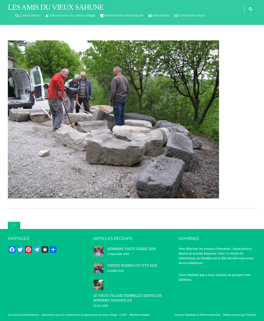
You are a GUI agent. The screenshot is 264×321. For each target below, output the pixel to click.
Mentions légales (140, 314)
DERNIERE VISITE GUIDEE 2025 (131, 248)
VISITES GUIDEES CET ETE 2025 (132, 265)
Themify (251, 314)
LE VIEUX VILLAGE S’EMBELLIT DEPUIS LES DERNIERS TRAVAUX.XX (127, 297)
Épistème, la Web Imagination (202, 314)
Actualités (159, 15)
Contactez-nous (189, 15)
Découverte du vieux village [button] (70, 15)
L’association (27, 15)
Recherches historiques (121, 15)
